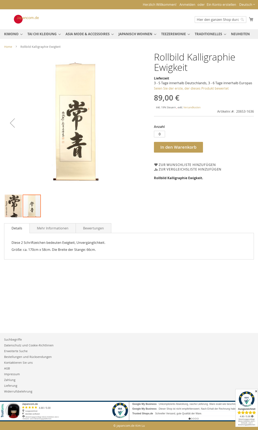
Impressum (12, 374)
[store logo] (22, 19)
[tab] (17, 228)
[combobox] (220, 19)
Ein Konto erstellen (221, 4)
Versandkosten (192, 107)
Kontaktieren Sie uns (18, 363)
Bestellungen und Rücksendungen (28, 357)
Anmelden (187, 4)
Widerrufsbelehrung (18, 391)
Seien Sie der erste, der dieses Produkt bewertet (191, 88)
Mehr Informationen (52, 228)
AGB (7, 368)
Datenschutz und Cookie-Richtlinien (29, 345)
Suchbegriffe (13, 339)
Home (8, 47)
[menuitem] (12, 34)
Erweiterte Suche (16, 351)
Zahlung (9, 380)
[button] (247, 4)
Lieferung (10, 386)
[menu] (129, 34)
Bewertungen (93, 228)
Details (17, 228)
